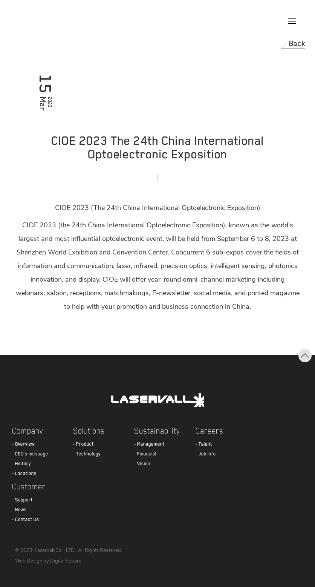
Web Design (28, 561)
